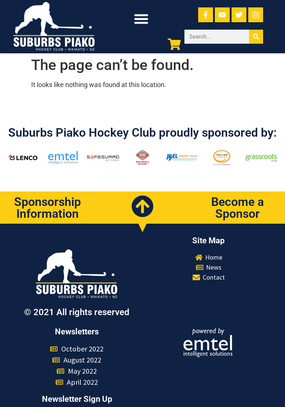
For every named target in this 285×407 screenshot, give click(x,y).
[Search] (256, 37)
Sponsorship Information (47, 208)
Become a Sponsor (237, 208)
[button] (141, 18)
